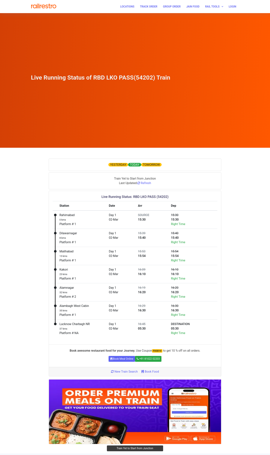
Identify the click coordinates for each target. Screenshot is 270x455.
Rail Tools (212, 6)
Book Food (150, 371)
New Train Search (124, 371)
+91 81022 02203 (148, 358)
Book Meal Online (121, 358)
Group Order (172, 6)
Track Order (148, 6)
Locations (127, 6)
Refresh (144, 183)
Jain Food (193, 6)
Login (232, 6)
